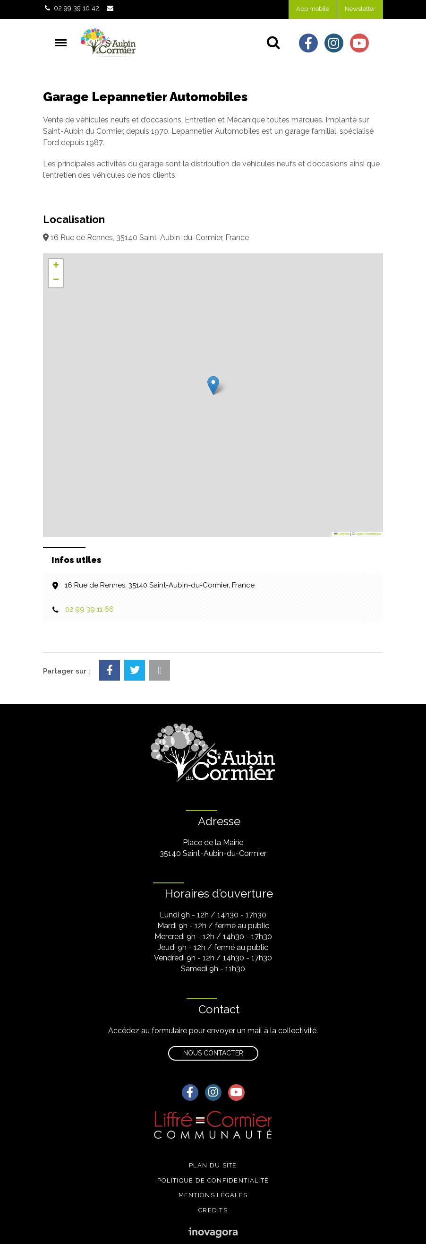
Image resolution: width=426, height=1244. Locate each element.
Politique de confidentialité (213, 1180)
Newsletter (360, 8)
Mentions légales (213, 1195)
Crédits (213, 1210)
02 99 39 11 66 (89, 609)
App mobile (312, 8)
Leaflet (341, 534)
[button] (213, 385)
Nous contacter (213, 1053)
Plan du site (213, 1165)
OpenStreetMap (368, 534)
